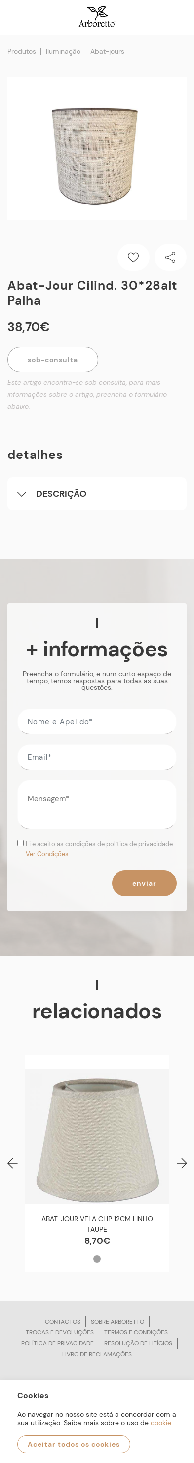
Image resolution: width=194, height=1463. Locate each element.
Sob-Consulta (53, 359)
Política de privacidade (57, 1343)
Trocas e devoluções (60, 1332)
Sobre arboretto (117, 1322)
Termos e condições (136, 1332)
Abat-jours (107, 51)
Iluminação (63, 51)
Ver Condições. (48, 854)
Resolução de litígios (138, 1343)
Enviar (144, 883)
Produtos (21, 51)
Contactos (62, 1322)
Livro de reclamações (97, 1354)
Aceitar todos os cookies (74, 1444)
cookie (161, 1422)
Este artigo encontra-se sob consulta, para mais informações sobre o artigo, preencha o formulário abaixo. (87, 394)
